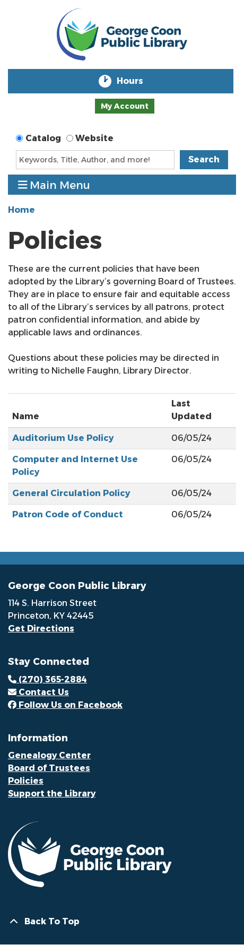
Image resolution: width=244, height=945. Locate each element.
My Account (125, 106)
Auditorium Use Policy (63, 438)
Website (94, 138)
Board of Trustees (49, 768)
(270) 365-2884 (47, 679)
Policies (25, 781)
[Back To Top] (122, 922)
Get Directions (41, 628)
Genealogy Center (49, 755)
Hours (137, 81)
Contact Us (38, 692)
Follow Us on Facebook (65, 705)
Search (204, 159)
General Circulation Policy (71, 493)
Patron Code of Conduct (67, 514)
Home (21, 210)
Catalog (43, 138)
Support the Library (51, 793)
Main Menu (54, 185)
